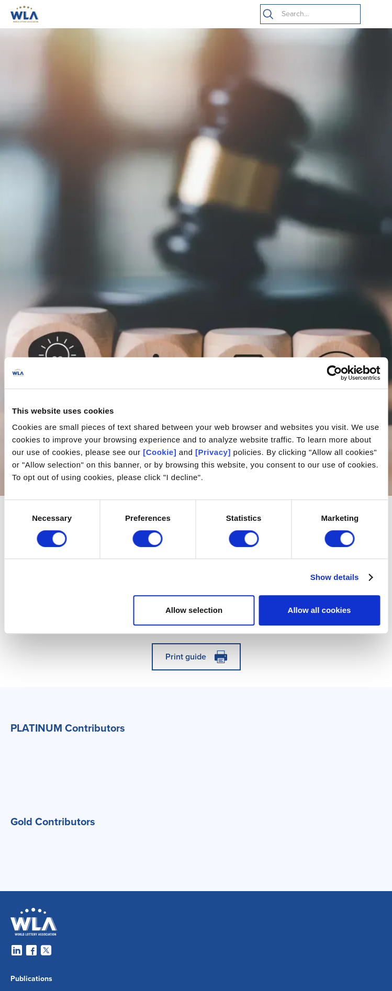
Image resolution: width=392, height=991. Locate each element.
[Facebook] (31, 950)
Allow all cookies (319, 610)
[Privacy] (213, 452)
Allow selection (193, 610)
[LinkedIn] (16, 950)
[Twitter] (46, 950)
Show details (334, 577)
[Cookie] (159, 452)
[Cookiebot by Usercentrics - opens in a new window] (334, 373)
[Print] (196, 656)
